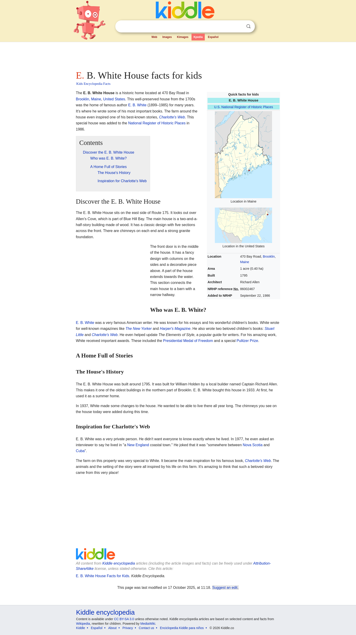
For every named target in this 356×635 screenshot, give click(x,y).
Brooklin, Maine (88, 99)
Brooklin (269, 256)
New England (138, 445)
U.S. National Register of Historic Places (243, 107)
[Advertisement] (178, 54)
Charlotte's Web (172, 117)
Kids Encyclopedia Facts (93, 83)
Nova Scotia (252, 445)
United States (114, 99)
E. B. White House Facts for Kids (102, 576)
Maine (244, 262)
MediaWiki (147, 623)
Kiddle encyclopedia (118, 563)
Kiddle (80, 628)
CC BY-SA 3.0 (124, 619)
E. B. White (137, 105)
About (112, 628)
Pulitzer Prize (247, 341)
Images (167, 37)
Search (248, 26)
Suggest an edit (224, 588)
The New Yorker (139, 329)
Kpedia (198, 37)
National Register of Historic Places (157, 123)
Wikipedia (83, 623)
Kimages (182, 37)
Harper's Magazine (175, 329)
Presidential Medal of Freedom (188, 341)
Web (154, 37)
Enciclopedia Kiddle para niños (182, 628)
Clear (239, 26)
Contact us (146, 628)
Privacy (127, 628)
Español (213, 37)
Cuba (80, 451)
